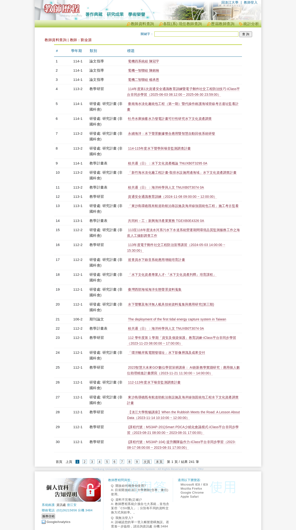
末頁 (159, 462)
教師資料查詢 (142, 24)
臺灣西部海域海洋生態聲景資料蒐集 (155, 289)
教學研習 (96, 89)
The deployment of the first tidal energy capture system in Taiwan (177, 319)
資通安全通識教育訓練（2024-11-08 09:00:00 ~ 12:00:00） (172, 196)
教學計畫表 (98, 163)
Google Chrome (192, 492)
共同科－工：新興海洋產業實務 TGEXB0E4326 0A (166, 221)
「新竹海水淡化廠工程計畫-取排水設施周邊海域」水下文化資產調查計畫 (182, 172)
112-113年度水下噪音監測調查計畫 (154, 382)
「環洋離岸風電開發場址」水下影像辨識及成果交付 (166, 352)
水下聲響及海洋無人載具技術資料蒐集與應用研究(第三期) (171, 304)
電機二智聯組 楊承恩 (143, 80)
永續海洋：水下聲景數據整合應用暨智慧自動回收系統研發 (171, 133)
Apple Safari (190, 496)
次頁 (147, 462)
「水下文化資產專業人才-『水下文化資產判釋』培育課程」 (172, 274)
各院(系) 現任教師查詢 (182, 24)
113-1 (77, 196)
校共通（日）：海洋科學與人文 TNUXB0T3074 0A (166, 187)
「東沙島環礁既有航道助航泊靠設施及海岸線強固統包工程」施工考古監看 (183, 206)
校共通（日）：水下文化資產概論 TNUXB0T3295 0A (167, 163)
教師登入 (251, 2)
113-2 (77, 89)
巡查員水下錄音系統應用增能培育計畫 (156, 260)
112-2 (77, 230)
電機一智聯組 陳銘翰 (143, 70)
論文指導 (96, 61)
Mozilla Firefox (191, 488)
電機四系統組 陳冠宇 (143, 61)
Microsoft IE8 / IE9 (194, 484)
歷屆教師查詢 (222, 24)
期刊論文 (96, 319)
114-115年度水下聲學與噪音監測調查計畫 (159, 148)
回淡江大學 (230, 2)
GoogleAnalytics (58, 522)
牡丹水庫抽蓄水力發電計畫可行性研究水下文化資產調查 (170, 119)
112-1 (77, 274)
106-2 (77, 319)
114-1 (77, 61)
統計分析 (251, 24)
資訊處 (61, 505)
